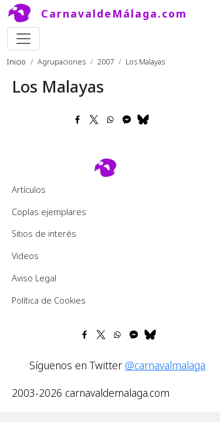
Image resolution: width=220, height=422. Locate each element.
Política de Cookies (49, 300)
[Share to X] (94, 119)
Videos (25, 255)
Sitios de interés (44, 233)
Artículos (29, 189)
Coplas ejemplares (49, 211)
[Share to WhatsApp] (110, 119)
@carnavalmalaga (165, 365)
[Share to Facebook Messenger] (127, 119)
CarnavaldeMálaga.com (114, 13)
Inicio (16, 61)
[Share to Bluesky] (143, 119)
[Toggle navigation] (23, 38)
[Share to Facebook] (77, 119)
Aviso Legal (34, 278)
